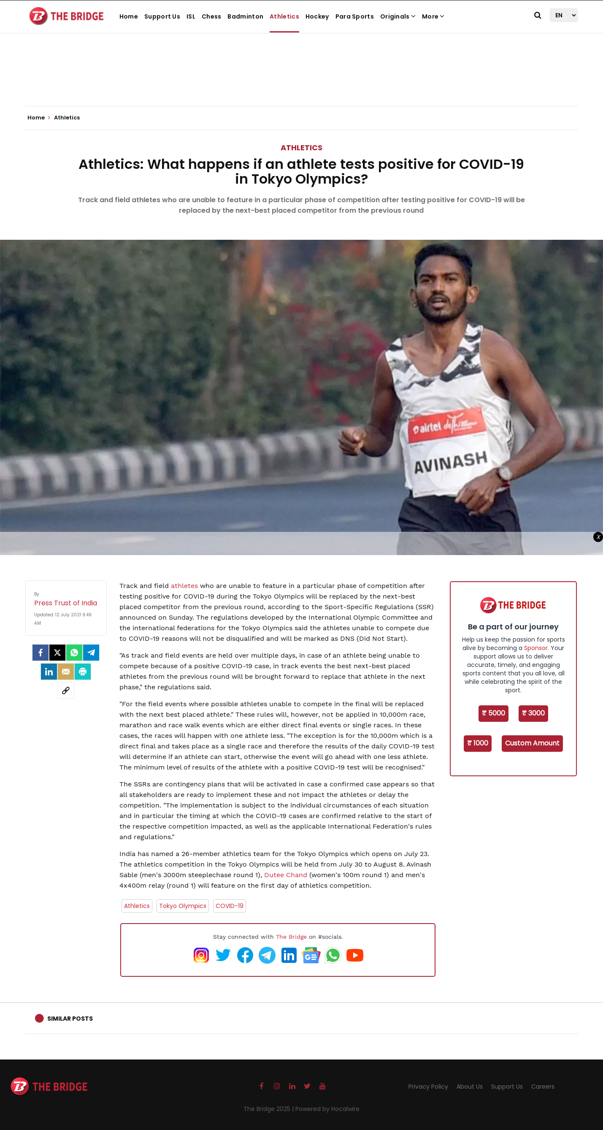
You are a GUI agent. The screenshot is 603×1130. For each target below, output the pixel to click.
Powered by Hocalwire (327, 1109)
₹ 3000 (533, 713)
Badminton (245, 16)
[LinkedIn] (49, 671)
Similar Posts (70, 1018)
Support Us (162, 16)
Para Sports (354, 16)
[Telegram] (91, 652)
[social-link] (65, 690)
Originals (398, 16)
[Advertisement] (301, 80)
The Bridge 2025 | (269, 1109)
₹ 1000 (477, 743)
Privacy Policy (428, 1086)
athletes (184, 586)
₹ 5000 (493, 713)
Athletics (284, 16)
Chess (212, 16)
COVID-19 (229, 906)
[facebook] (40, 652)
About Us (470, 1086)
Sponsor (536, 648)
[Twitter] (57, 652)
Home (128, 16)
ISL (191, 16)
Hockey (317, 16)
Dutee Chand (285, 875)
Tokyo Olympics (182, 906)
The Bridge (291, 936)
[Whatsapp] (74, 652)
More (433, 16)
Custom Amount (532, 743)
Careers (542, 1086)
